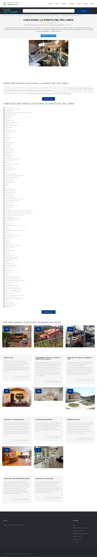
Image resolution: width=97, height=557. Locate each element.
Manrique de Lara (73, 419)
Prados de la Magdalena (44, 478)
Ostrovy (64, 4)
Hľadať (83, 11)
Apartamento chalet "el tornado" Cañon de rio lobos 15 (47, 358)
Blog (92, 4)
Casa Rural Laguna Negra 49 (14, 419)
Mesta (79, 4)
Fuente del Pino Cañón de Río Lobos (17, 478)
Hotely (85, 4)
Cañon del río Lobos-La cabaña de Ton (79, 358)
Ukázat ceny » (48, 99)
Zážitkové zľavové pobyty (80, 528)
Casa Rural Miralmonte (43, 419)
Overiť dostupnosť (49, 35)
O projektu (76, 542)
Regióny (71, 4)
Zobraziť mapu (68, 25)
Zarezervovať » (48, 312)
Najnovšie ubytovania (79, 531)
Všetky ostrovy (77, 539)
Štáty (57, 4)
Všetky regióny (77, 536)
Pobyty (50, 4)
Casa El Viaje (8, 357)
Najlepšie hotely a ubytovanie (81, 533)
